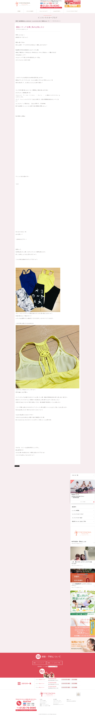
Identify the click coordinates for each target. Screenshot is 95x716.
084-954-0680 (53, 682)
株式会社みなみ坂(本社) (71, 701)
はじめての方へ (57, 11)
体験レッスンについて (38, 662)
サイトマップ (55, 703)
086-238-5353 (53, 686)
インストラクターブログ (72, 11)
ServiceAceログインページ (58, 704)
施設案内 (74, 506)
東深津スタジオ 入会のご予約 (78, 521)
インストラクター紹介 (77, 517)
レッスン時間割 (75, 510)
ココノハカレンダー (57, 700)
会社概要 (55, 699)
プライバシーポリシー (57, 701)
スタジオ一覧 (75, 475)
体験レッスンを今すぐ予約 (54, 662)
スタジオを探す (29, 11)
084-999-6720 (53, 678)
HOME (19, 11)
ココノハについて (43, 11)
